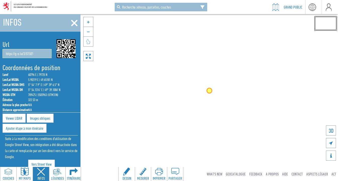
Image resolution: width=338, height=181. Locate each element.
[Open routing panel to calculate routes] (74, 174)
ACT (333, 174)
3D (331, 130)
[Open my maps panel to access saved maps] (25, 174)
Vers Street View (41, 164)
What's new (214, 174)
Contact (297, 174)
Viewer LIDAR (14, 118)
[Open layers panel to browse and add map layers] (8, 174)
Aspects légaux (317, 174)
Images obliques (40, 118)
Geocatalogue (236, 174)
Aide (285, 174)
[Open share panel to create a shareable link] (175, 174)
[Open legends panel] (57, 174)
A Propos (272, 174)
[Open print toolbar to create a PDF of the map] (159, 174)
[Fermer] (74, 23)
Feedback (255, 174)
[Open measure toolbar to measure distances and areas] (143, 174)
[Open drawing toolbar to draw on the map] (127, 174)
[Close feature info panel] (41, 174)
